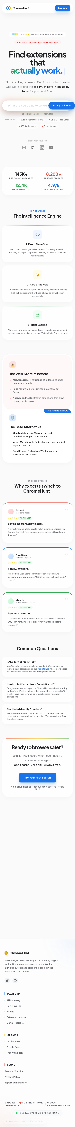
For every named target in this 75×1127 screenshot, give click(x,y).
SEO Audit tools (27, 126)
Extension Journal (15, 1017)
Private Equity (13, 1047)
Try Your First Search (37, 777)
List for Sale (12, 1041)
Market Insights (14, 1022)
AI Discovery (13, 1000)
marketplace (43, 669)
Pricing (9, 1011)
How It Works (13, 1006)
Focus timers (49, 126)
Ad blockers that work (31, 120)
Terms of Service (14, 1071)
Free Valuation (14, 1052)
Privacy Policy (12, 1077)
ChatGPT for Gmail (59, 120)
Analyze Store (61, 105)
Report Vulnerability (16, 1082)
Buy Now (62, 8)
